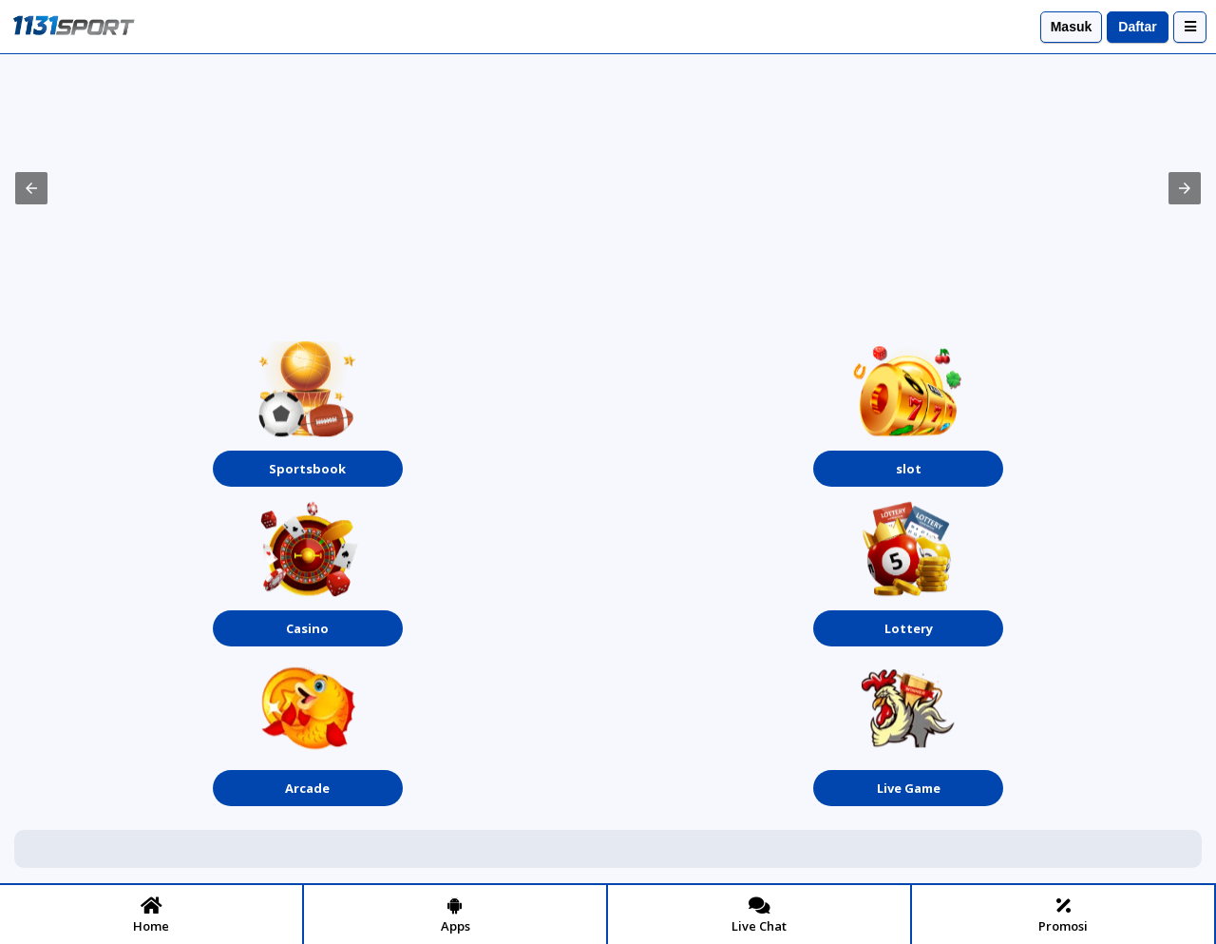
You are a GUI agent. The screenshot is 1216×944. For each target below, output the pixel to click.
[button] (31, 188)
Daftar (1137, 26)
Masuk (1071, 26)
